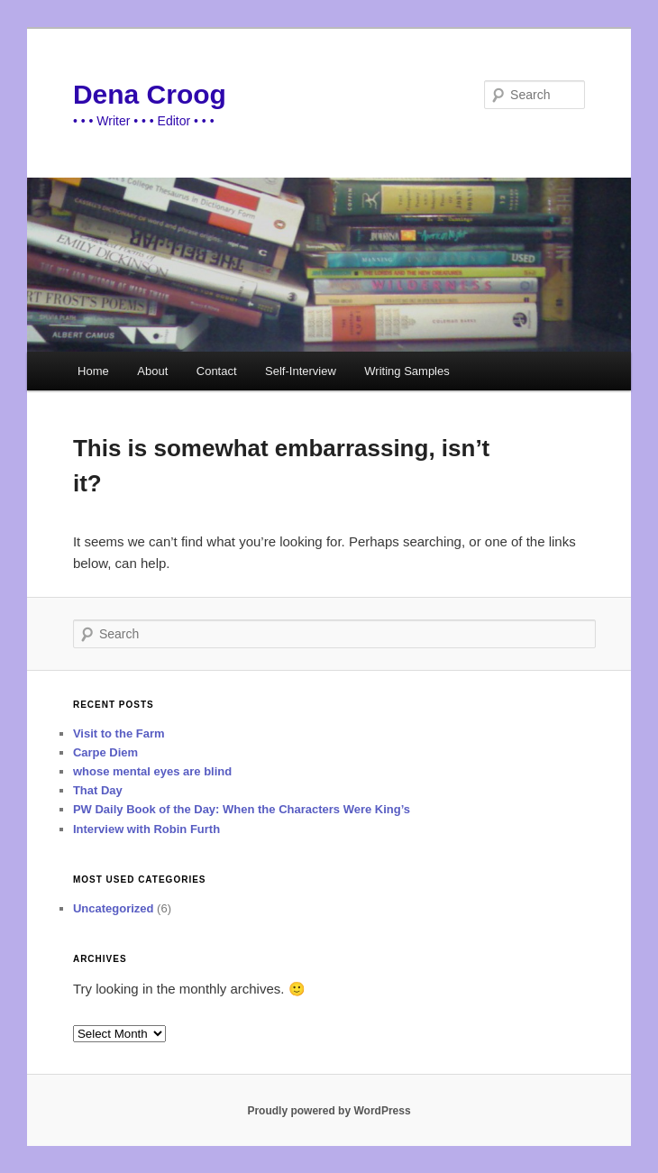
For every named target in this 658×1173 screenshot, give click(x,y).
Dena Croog (149, 94)
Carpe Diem (105, 752)
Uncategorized (113, 908)
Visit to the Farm (119, 733)
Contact (216, 371)
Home (93, 371)
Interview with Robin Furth (146, 829)
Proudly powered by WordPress (328, 1110)
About (152, 371)
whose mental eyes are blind (152, 771)
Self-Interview (300, 371)
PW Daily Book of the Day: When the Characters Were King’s (241, 809)
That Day (98, 790)
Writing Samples (406, 371)
